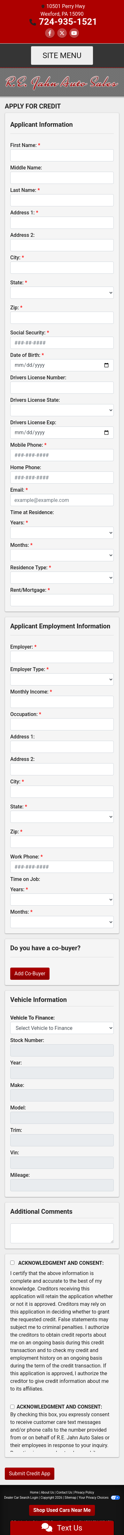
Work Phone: (24, 857)
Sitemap (70, 1497)
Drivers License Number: (38, 378)
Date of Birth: (25, 355)
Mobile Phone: (26, 445)
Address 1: (22, 213)
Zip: (14, 308)
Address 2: (22, 235)
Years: (17, 523)
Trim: (16, 1130)
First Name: (23, 145)
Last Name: (23, 190)
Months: (19, 545)
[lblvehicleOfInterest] (62, 1028)
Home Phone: (25, 467)
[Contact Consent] (12, 1407)
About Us (47, 1492)
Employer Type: (27, 669)
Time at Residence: (32, 512)
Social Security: (28, 333)
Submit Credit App (29, 1473)
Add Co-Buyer (29, 973)
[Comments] (62, 1233)
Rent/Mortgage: (28, 590)
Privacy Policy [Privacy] (84, 1492)
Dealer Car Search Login (21, 1497)
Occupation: (24, 714)
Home (34, 1492)
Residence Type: (29, 568)
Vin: (14, 1153)
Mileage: (20, 1175)
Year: (16, 1063)
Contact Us (64, 1492)
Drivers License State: (35, 400)
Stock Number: (27, 1040)
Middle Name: (26, 168)
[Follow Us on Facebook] (50, 33)
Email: (17, 490)
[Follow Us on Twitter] (62, 33)
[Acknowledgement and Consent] (12, 1263)
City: (15, 257)
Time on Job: (25, 879)
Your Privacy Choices (99, 1497)
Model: (18, 1108)
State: (17, 283)
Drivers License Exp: (33, 422)
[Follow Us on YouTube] (74, 33)
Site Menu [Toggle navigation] (62, 55)
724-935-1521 (68, 21)
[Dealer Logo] (62, 82)
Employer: (21, 647)
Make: (17, 1085)
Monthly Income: (29, 692)
